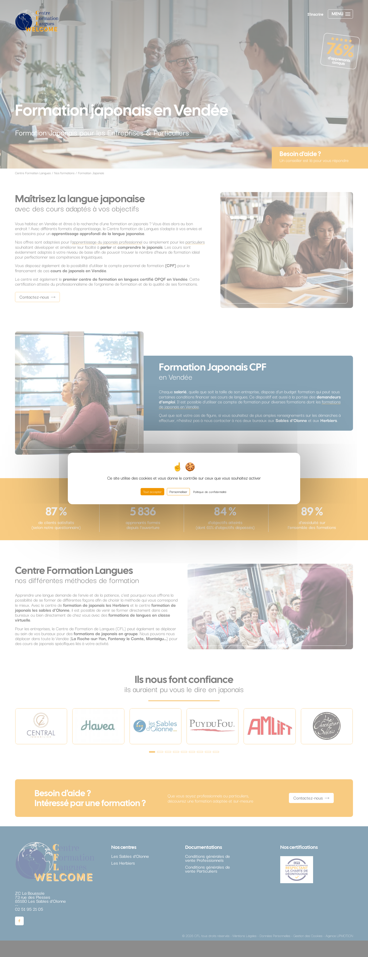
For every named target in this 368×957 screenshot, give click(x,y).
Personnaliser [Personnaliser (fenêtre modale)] (178, 491)
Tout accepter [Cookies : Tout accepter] (152, 491)
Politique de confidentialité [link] (209, 491)
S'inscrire (315, 14)
